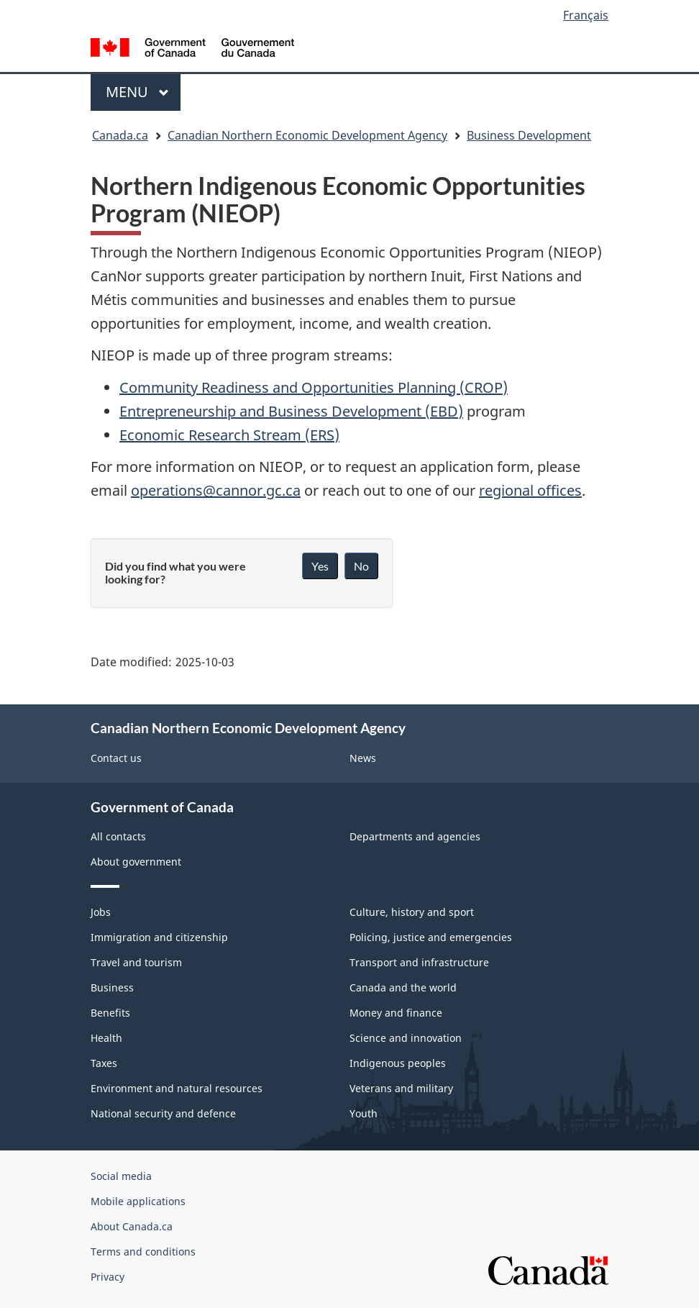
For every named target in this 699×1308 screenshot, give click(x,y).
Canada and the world (403, 987)
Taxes (104, 1063)
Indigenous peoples (398, 1063)
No (361, 566)
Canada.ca (120, 135)
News (363, 758)
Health (106, 1038)
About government (136, 861)
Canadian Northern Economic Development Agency (307, 135)
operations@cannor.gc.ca (216, 490)
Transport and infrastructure (419, 962)
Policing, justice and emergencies (431, 937)
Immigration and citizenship (159, 937)
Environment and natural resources (176, 1088)
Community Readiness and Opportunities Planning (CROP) (313, 387)
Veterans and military (401, 1088)
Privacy (107, 1277)
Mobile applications (138, 1201)
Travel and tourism (136, 962)
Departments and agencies (415, 836)
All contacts (118, 836)
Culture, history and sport (412, 912)
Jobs (101, 912)
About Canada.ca (132, 1226)
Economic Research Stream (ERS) (229, 435)
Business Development (529, 135)
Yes (320, 566)
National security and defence (163, 1113)
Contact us (116, 758)
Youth (364, 1113)
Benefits (110, 1012)
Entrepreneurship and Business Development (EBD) (291, 411)
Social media (121, 1176)
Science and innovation (406, 1038)
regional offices (530, 490)
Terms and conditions (143, 1251)
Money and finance (396, 1012)
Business (112, 987)
